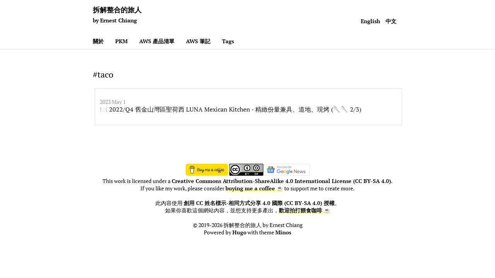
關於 (98, 41)
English (370, 21)
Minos (283, 232)
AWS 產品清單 (156, 41)
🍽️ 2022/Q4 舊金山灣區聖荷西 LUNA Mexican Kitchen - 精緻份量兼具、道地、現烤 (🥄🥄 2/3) (230, 109)
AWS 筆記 (198, 41)
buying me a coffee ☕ (254, 188)
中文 (391, 21)
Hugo (239, 232)
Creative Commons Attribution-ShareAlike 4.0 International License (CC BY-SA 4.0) (281, 181)
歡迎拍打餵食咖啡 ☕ (304, 210)
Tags (228, 41)
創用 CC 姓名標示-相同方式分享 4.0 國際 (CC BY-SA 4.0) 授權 (259, 203)
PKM (121, 41)
